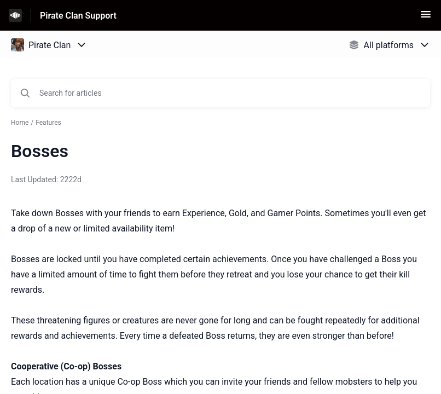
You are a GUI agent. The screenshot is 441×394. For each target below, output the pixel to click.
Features (48, 122)
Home (19, 122)
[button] (425, 18)
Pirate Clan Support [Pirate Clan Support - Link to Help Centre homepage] (78, 15)
